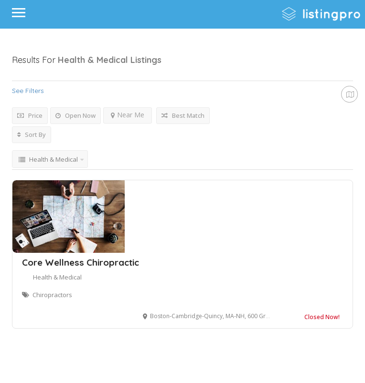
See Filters (28, 90)
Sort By (31, 134)
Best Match (182, 115)
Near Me (127, 114)
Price (30, 115)
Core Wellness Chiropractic (80, 262)
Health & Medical (57, 277)
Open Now (75, 115)
